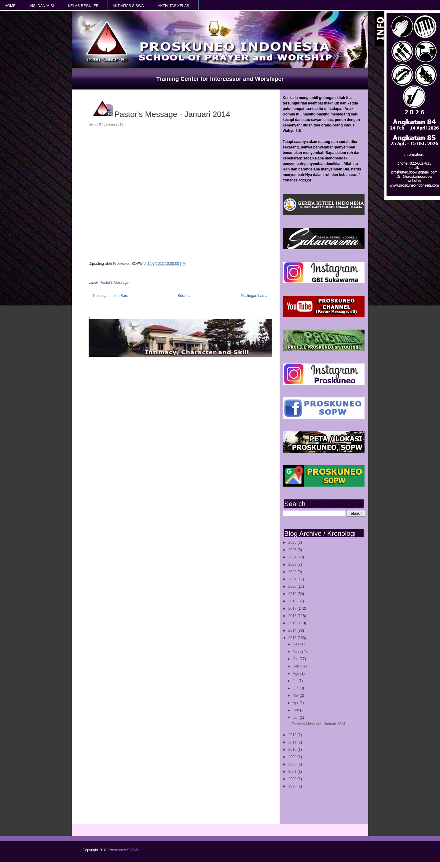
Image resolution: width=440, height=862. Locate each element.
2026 (293, 542)
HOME (10, 6)
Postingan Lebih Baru (110, 296)
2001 (293, 771)
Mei (296, 695)
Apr (296, 703)
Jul (296, 681)
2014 (293, 630)
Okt (296, 659)
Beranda (184, 296)
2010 (293, 749)
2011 (293, 742)
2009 (293, 757)
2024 (293, 557)
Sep (296, 666)
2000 (293, 779)
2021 (293, 579)
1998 (293, 786)
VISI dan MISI (42, 6)
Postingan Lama (254, 296)
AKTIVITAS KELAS (173, 6)
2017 (293, 608)
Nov (296, 651)
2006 (293, 764)
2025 (293, 550)
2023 (293, 564)
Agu (296, 673)
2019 (293, 594)
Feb (296, 710)
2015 (293, 623)
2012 (293, 735)
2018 (293, 601)
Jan (296, 717)
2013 (293, 638)
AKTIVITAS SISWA (128, 6)
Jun (296, 688)
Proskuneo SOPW (123, 850)
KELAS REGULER (83, 6)
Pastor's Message (114, 282)
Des (296, 644)
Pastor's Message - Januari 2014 (318, 724)
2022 (293, 572)
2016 (293, 616)
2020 (293, 586)
